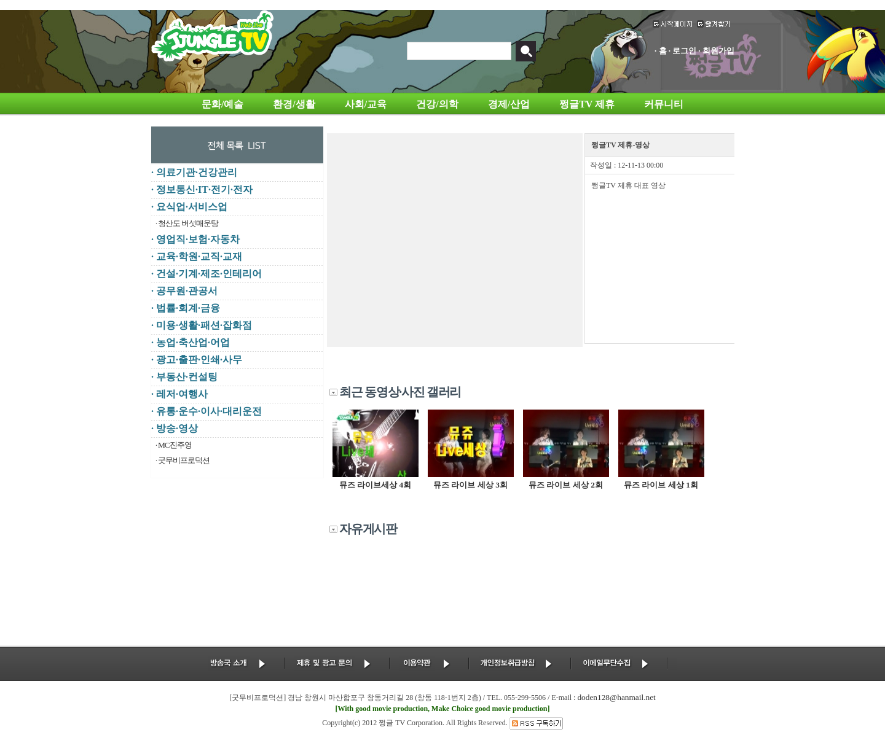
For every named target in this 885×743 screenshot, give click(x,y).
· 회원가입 (716, 50)
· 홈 (661, 50)
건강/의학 (437, 104)
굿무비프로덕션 (184, 460)
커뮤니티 (663, 104)
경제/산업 (509, 104)
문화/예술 (222, 104)
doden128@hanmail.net (616, 697)
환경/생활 (294, 104)
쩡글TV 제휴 (587, 104)
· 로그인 (683, 50)
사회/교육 (366, 104)
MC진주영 (175, 444)
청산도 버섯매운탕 (188, 223)
